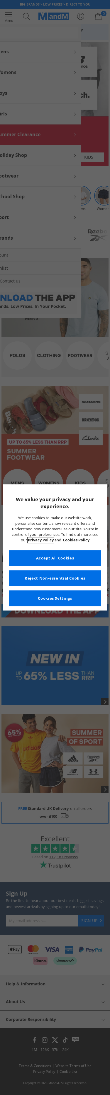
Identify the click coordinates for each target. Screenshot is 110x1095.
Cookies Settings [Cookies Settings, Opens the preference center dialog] (55, 598)
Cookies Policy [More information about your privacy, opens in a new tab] (76, 540)
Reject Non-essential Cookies (55, 578)
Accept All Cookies (55, 558)
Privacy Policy (41, 540)
